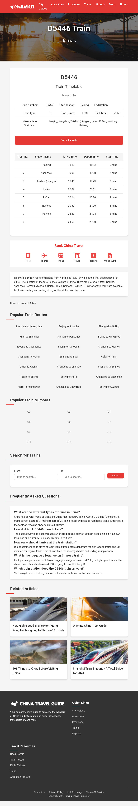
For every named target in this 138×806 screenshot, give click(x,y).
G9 (69, 436)
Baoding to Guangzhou (29, 348)
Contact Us (39, 797)
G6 (69, 425)
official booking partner (71, 538)
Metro (112, 4)
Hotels (124, 4)
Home (13, 303)
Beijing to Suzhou (109, 389)
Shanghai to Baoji (69, 358)
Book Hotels (17, 758)
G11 (29, 446)
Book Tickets (68, 140)
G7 (109, 425)
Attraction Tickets (20, 781)
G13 (109, 446)
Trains (87, 4)
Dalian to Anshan (29, 369)
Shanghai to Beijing (109, 327)
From (36, 479)
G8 (28, 436)
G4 (109, 415)
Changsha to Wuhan (29, 358)
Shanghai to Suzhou (109, 369)
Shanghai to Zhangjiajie (69, 389)
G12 (69, 446)
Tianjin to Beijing (29, 379)
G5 (28, 425)
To (83, 479)
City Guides (78, 715)
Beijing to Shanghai (69, 327)
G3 (69, 415)
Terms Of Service (95, 797)
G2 (28, 415)
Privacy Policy (56, 797)
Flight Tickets (17, 770)
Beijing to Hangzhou (109, 337)
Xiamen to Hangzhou (69, 337)
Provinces (74, 4)
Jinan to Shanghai (29, 337)
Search (115, 480)
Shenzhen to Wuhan (69, 348)
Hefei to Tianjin (109, 358)
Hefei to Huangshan (29, 389)
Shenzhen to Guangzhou (29, 327)
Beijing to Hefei (69, 379)
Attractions (57, 4)
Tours (13, 775)
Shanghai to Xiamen (109, 348)
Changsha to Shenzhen (109, 379)
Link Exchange (74, 797)
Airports (100, 4)
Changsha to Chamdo (69, 369)
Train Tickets (17, 764)
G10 (109, 436)
